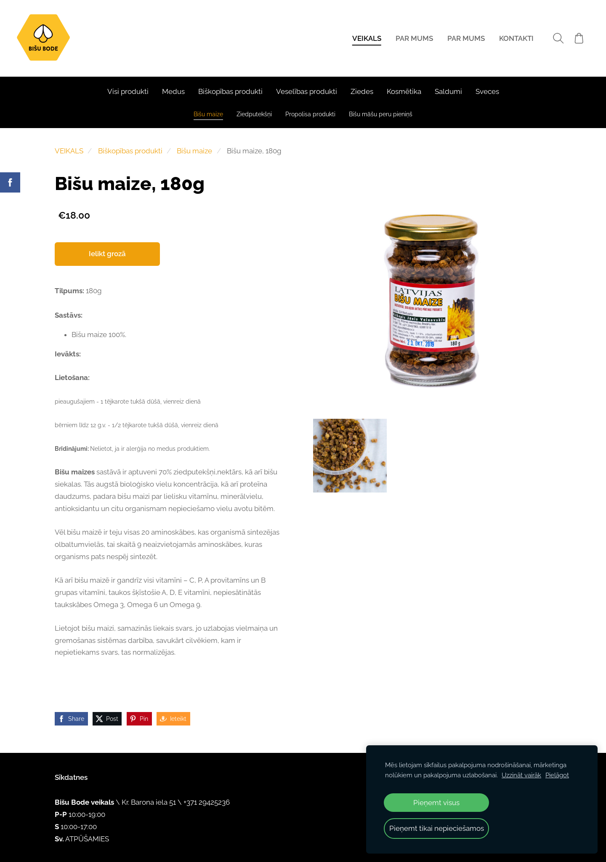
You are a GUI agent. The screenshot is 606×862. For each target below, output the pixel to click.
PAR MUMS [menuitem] (414, 38)
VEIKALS (69, 151)
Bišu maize (194, 151)
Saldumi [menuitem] (448, 91)
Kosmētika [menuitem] (404, 91)
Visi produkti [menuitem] (128, 91)
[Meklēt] (558, 38)
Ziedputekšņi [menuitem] (254, 114)
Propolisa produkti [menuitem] (310, 114)
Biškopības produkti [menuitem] (230, 91)
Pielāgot (557, 775)
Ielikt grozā (107, 253)
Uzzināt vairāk (521, 775)
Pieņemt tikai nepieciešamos (436, 828)
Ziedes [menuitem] (362, 91)
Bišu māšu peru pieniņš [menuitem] (380, 114)
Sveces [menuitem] (487, 91)
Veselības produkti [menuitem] (306, 91)
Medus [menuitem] (173, 91)
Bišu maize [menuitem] (208, 114)
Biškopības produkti (130, 151)
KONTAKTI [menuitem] (516, 38)
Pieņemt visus (436, 802)
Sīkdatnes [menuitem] (71, 777)
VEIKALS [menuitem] (366, 38)
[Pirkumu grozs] (579, 38)
